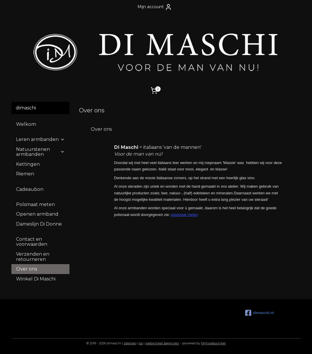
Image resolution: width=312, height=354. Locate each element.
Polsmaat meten (35, 204)
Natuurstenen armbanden (40, 152)
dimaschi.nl (259, 312)
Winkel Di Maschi (35, 279)
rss (141, 343)
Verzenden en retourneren (32, 256)
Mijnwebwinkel (213, 343)
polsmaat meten (184, 214)
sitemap (130, 343)
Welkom (26, 124)
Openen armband (37, 214)
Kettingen (28, 164)
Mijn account (154, 7)
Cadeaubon (29, 189)
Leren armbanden (40, 139)
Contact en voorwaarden (31, 241)
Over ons (26, 269)
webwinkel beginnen (162, 343)
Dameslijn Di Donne (39, 224)
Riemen (25, 174)
